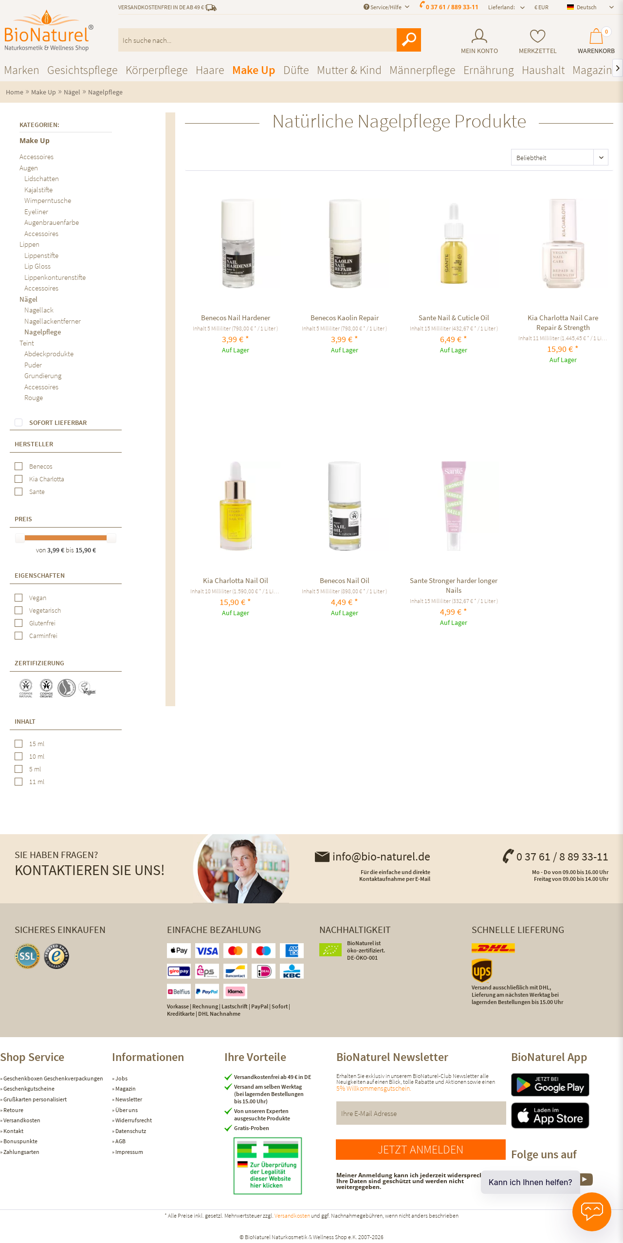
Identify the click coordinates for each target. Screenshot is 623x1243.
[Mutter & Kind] (349, 69)
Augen (28, 167)
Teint (26, 342)
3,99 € (56, 550)
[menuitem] (479, 41)
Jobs (121, 1078)
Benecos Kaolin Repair (345, 317)
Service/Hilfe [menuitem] (383, 7)
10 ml (36, 756)
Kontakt (12, 1130)
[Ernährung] (488, 69)
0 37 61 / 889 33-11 (452, 7)
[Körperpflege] (157, 69)
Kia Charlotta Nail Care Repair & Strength (563, 322)
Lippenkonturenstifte (55, 277)
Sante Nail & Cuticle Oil (454, 317)
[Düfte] (296, 69)
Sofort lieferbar (58, 422)
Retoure (12, 1110)
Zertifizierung (39, 662)
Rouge (33, 397)
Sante (37, 491)
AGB (120, 1141)
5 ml (35, 769)
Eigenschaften (40, 575)
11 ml (36, 781)
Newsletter (128, 1099)
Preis (23, 518)
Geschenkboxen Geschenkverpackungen (52, 1078)
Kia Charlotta (46, 479)
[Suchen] (409, 40)
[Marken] (21, 69)
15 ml (36, 743)
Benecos (41, 466)
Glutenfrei (42, 623)
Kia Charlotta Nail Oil (235, 580)
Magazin (125, 1088)
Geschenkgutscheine (28, 1088)
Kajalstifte (38, 189)
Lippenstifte (41, 255)
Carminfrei (43, 635)
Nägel (28, 299)
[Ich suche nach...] (269, 40)
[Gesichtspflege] (82, 69)
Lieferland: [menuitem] (501, 7)
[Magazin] (592, 69)
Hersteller (34, 443)
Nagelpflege (42, 331)
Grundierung (42, 375)
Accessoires (36, 156)
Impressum (128, 1151)
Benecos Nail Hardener (235, 317)
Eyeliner (36, 211)
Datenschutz (130, 1130)
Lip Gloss (37, 266)
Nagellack (39, 309)
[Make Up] (253, 69)
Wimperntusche (47, 200)
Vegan (37, 597)
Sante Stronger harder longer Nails (453, 585)
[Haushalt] (543, 69)
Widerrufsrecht (133, 1120)
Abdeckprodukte (48, 353)
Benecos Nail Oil (344, 580)
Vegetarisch (45, 610)
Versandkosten (21, 1120)
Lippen (29, 244)
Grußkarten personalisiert (34, 1099)
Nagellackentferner (52, 321)
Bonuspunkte (19, 1141)
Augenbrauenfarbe (51, 222)
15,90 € (85, 550)
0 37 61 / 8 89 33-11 (554, 856)
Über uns (126, 1110)
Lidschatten (41, 178)
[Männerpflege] (422, 69)
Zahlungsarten (20, 1151)
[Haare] (210, 69)
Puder (33, 364)
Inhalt (25, 721)
